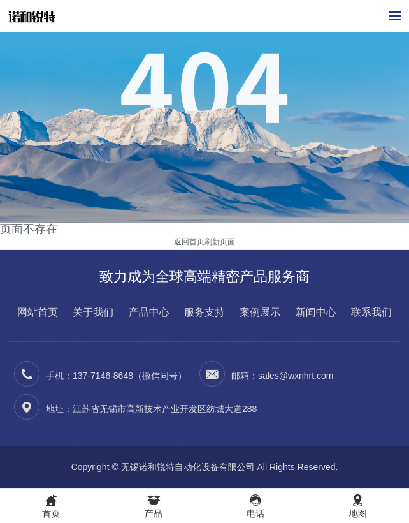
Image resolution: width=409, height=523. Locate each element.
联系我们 (371, 312)
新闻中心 (316, 312)
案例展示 (260, 312)
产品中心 (149, 312)
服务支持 (204, 312)
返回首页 (189, 241)
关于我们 (93, 312)
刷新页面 (219, 241)
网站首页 (37, 312)
